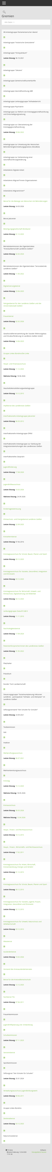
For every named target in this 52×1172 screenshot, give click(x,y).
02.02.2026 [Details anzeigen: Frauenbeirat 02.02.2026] (20, 321)
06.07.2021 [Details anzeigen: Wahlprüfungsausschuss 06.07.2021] (20, 758)
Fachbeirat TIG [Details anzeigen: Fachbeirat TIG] (9, 997)
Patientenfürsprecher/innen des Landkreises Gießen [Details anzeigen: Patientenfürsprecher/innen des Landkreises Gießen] (23, 646)
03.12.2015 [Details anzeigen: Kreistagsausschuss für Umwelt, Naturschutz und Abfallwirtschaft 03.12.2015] (20, 929)
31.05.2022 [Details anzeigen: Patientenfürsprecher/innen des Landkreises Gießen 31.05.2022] (20, 651)
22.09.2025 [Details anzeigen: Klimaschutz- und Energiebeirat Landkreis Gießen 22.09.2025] (20, 524)
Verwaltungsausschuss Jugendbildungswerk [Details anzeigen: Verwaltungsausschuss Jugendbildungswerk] (20, 1091)
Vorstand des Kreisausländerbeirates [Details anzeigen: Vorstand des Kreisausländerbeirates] (17, 969)
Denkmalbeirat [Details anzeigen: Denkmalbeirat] (9, 1118)
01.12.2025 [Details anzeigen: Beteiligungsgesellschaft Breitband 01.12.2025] (20, 234)
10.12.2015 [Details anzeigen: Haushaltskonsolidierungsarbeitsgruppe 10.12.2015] (20, 393)
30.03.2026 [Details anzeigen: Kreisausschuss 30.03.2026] (20, 810)
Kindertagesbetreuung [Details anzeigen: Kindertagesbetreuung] (12, 509)
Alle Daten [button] (9, 22)
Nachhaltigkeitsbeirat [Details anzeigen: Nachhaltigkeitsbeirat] (11, 628)
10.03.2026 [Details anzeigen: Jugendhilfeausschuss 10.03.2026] (20, 489)
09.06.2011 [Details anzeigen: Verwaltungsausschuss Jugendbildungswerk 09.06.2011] (20, 1096)
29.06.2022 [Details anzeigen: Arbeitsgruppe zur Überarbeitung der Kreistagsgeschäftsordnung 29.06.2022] (20, 132)
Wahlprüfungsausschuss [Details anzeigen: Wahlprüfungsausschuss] (12, 753)
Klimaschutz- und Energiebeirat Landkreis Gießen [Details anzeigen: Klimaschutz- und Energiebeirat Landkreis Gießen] (22, 519)
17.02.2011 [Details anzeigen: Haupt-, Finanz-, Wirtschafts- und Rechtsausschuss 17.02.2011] (20, 852)
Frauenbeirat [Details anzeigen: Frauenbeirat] (8, 316)
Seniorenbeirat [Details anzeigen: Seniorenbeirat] (9, 1052)
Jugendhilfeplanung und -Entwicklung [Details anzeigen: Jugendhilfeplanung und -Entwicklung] (18, 1025)
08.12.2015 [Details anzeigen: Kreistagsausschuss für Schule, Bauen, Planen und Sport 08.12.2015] (20, 889)
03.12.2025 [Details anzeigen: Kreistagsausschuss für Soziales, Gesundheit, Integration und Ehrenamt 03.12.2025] (20, 579)
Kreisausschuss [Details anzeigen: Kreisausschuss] (9, 805)
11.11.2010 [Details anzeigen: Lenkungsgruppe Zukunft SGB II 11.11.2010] (20, 616)
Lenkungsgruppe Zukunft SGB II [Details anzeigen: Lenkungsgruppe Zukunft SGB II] (15, 611)
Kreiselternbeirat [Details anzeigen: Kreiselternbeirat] (10, 537)
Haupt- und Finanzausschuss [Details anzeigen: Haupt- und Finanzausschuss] (14, 364)
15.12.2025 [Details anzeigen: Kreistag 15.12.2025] (20, 786)
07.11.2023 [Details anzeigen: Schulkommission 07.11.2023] (20, 1040)
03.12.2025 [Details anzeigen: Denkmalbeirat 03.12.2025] (20, 1124)
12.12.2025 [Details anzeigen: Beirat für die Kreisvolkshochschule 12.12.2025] (20, 985)
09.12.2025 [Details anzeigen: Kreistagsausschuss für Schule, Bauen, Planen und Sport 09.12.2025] (20, 559)
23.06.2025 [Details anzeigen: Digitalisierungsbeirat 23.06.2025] (20, 291)
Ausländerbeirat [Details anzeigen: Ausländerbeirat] (9, 952)
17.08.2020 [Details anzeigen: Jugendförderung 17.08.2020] (20, 472)
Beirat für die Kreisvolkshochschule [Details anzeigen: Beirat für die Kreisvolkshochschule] (17, 979)
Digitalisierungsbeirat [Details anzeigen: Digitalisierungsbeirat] (11, 286)
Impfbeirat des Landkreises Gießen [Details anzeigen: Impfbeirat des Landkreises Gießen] (16, 406)
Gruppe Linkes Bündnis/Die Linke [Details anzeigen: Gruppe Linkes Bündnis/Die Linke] (16, 353)
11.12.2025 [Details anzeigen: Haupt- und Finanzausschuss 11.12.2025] (20, 369)
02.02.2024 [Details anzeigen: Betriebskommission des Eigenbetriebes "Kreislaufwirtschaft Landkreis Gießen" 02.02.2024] (20, 254)
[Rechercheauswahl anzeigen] (4, 12)
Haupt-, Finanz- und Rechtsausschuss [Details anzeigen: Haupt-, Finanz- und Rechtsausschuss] (17, 830)
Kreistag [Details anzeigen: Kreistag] (6, 781)
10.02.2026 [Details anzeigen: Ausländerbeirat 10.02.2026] (20, 957)
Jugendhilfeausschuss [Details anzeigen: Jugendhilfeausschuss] (11, 484)
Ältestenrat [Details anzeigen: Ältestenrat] (7, 941)
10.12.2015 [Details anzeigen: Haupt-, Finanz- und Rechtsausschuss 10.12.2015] (20, 835)
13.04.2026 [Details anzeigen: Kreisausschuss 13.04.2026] (21, 817)
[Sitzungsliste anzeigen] (4, 37)
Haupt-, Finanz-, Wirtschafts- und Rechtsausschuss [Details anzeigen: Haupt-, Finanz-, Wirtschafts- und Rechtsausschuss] (22, 847)
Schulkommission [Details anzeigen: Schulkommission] (10, 1035)
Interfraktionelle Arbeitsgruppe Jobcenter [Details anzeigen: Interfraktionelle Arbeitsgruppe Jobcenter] (19, 416)
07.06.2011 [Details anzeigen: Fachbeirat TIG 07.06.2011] (20, 1002)
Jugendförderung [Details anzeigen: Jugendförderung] (10, 467)
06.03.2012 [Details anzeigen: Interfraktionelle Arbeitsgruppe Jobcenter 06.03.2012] (20, 421)
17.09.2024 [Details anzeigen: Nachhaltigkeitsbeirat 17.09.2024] (20, 634)
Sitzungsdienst (39, 1152)
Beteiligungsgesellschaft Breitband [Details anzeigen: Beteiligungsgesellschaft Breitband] (16, 229)
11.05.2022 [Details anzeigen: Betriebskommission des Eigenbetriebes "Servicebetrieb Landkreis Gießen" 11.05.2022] (20, 274)
